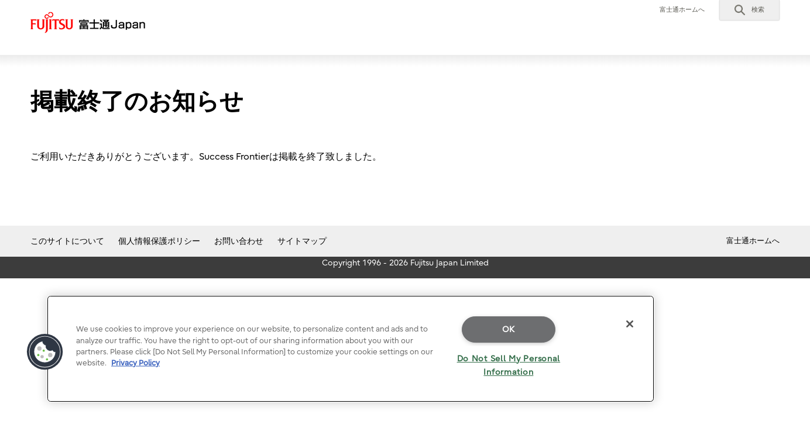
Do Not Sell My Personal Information (509, 365)
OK (508, 329)
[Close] (630, 324)
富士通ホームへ (682, 9)
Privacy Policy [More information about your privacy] (135, 362)
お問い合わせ (238, 241)
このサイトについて (67, 241)
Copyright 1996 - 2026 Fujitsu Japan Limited (405, 263)
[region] (350, 348)
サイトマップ (302, 241)
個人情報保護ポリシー (159, 241)
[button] (749, 10)
